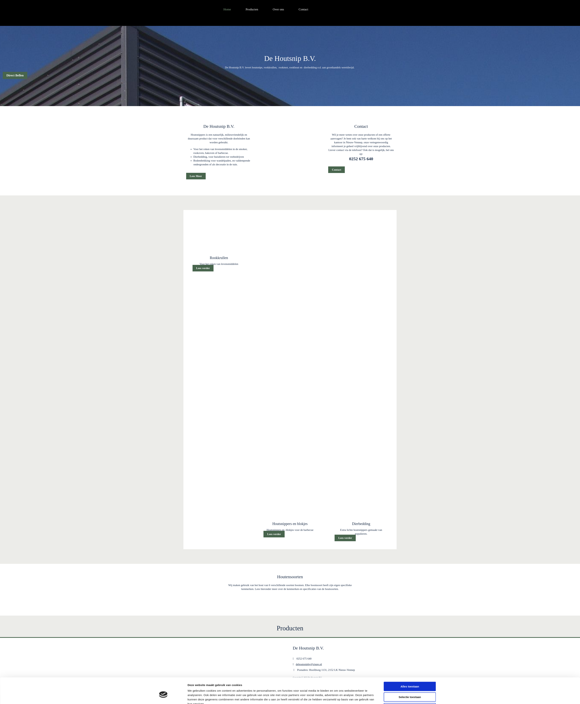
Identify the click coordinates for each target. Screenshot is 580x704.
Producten (252, 9)
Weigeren (410, 549)
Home (227, 9)
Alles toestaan (410, 528)
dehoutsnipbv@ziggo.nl (309, 664)
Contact (303, 9)
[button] (15, 75)
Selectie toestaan (410, 538)
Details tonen (337, 557)
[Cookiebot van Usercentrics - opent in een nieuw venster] (163, 557)
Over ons (278, 9)
